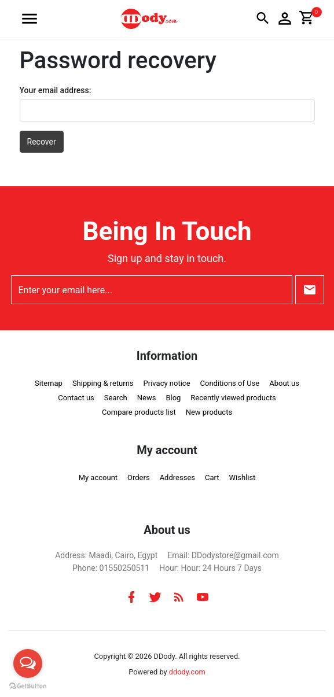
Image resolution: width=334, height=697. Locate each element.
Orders (138, 477)
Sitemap (49, 383)
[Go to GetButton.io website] (27, 685)
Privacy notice (167, 383)
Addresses (177, 477)
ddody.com (187, 672)
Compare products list (139, 412)
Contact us (76, 397)
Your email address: (55, 90)
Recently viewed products (233, 397)
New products (209, 412)
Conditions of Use (230, 383)
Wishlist (242, 477)
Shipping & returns (103, 383)
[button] (29, 19)
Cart (212, 477)
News (146, 397)
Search (115, 397)
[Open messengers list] (27, 663)
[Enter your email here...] (151, 289)
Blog (173, 397)
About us (284, 383)
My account (98, 477)
